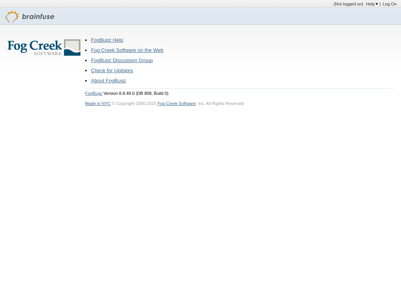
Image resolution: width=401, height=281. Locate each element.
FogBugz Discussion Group (122, 60)
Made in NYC (97, 103)
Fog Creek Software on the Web (127, 50)
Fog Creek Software (176, 103)
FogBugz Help (107, 40)
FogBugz (93, 93)
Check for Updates (112, 70)
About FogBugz (108, 81)
